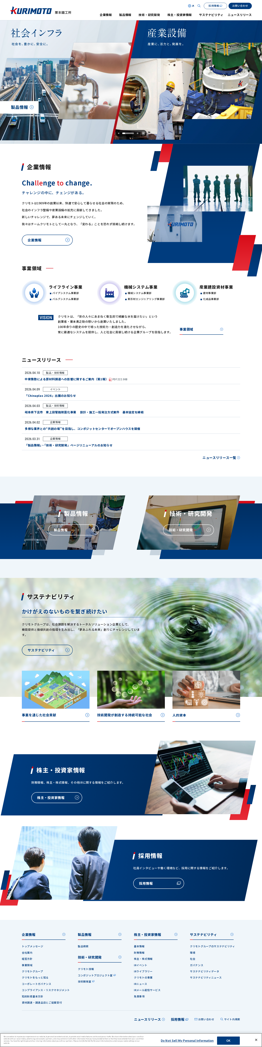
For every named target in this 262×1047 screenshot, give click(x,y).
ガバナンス (196, 965)
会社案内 (27, 952)
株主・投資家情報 (179, 15)
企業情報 (106, 15)
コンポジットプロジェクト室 (95, 975)
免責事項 (139, 996)
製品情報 (125, 15)
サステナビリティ (211, 15)
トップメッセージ (32, 946)
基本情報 (139, 946)
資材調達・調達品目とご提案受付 (42, 1002)
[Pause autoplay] (143, 133)
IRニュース (140, 984)
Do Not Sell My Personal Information (187, 1040)
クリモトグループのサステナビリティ (212, 946)
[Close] (256, 1040)
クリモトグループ (32, 971)
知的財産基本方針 (32, 996)
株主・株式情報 (143, 959)
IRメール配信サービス (147, 990)
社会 (192, 959)
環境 (192, 952)
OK (228, 1040)
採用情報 (177, 1019)
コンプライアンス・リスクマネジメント (46, 990)
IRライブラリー (143, 971)
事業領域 (27, 965)
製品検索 (83, 946)
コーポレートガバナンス (36, 984)
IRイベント (140, 965)
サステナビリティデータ (204, 971)
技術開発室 (84, 981)
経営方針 (27, 959)
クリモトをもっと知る (35, 977)
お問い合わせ (206, 1019)
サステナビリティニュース (206, 977)
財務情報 (139, 952)
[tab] (133, 133)
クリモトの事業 (143, 977)
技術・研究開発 (149, 15)
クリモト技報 (86, 969)
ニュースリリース (240, 15)
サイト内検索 (232, 1019)
